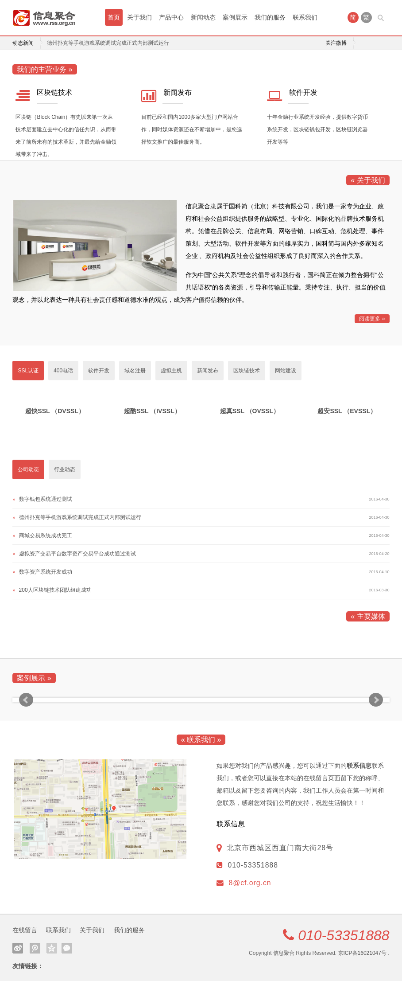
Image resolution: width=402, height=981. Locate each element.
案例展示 (235, 17)
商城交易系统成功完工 (45, 535)
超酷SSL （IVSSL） (152, 410)
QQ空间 (51, 948)
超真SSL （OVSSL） (249, 410)
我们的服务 (270, 17)
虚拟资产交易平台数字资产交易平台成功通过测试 (77, 554)
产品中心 (171, 17)
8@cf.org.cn (249, 883)
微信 (67, 948)
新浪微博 (17, 948)
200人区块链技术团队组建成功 (55, 590)
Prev (26, 700)
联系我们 (305, 17)
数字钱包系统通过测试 (45, 499)
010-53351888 (343, 935)
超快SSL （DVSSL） (55, 410)
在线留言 (24, 930)
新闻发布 (177, 92)
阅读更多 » (372, 319)
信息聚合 (283, 953)
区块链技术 (54, 92)
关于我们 (139, 17)
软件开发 (303, 92)
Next (376, 700)
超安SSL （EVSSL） (346, 410)
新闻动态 (203, 17)
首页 (114, 17)
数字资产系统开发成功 (45, 572)
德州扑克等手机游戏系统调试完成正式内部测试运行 (108, 43)
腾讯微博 (35, 948)
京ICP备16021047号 (362, 953)
